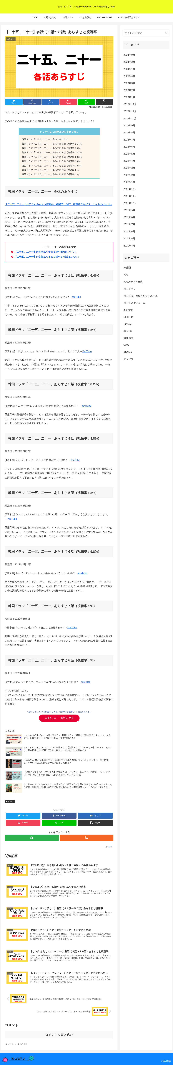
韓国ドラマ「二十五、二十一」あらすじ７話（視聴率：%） (51, 170)
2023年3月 (129, 83)
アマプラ (128, 359)
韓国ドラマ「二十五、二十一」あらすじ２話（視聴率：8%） (52, 148)
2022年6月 (129, 146)
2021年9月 (129, 210)
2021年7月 (129, 224)
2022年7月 (129, 139)
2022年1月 (129, 182)
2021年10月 (130, 203)
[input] (146, 33)
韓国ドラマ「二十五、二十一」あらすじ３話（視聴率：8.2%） (53, 152)
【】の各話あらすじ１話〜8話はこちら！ (45, 252)
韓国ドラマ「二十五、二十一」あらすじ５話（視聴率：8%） (52, 161)
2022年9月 (129, 125)
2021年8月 (129, 217)
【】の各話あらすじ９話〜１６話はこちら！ (47, 256)
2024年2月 (129, 62)
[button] (166, 33)
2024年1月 (129, 69)
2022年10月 (130, 118)
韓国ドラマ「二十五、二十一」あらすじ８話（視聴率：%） (51, 174)
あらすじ (10, 801)
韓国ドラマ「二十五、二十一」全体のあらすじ (45, 139)
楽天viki (128, 331)
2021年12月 (130, 189)
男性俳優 (128, 338)
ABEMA (128, 352)
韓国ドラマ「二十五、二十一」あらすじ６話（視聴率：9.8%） (53, 165)
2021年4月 (129, 245)
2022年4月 (129, 161)
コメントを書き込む (59, 1034)
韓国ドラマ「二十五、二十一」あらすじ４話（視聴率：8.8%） (53, 156)
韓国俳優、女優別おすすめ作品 (141, 295)
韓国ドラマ (130, 288)
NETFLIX (129, 317)
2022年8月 (129, 132)
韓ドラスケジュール (134, 303)
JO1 (126, 274)
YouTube (76, 297)
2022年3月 (129, 168)
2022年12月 (130, 104)
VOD (126, 345)
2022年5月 (129, 154)
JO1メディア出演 (133, 281)
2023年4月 (129, 76)
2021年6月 (129, 231)
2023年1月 (129, 97)
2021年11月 (130, 196)
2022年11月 (130, 111)
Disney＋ (128, 324)
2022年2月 (129, 175)
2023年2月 (129, 90)
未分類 (127, 267)
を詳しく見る (59, 718)
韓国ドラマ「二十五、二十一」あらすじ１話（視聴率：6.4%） (53, 143)
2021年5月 (129, 238)
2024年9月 (129, 55)
